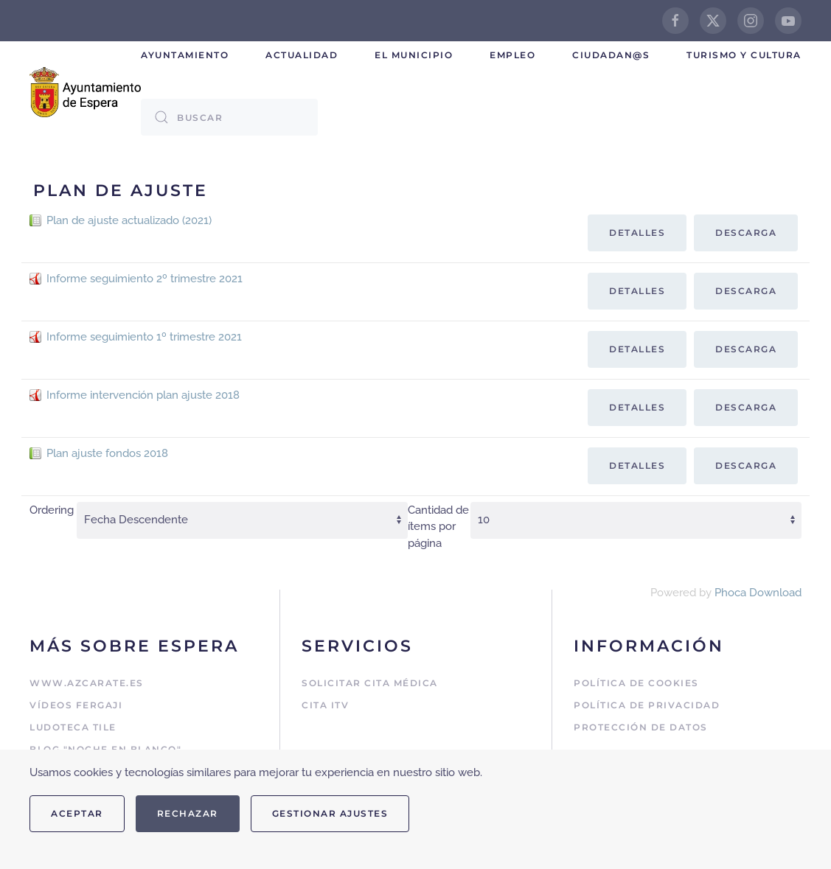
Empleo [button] (512, 54)
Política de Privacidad (647, 705)
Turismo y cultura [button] (744, 54)
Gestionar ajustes (330, 813)
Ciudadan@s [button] (611, 54)
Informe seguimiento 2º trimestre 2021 (144, 278)
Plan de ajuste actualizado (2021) (129, 220)
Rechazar (187, 813)
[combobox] (229, 117)
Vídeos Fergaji (75, 705)
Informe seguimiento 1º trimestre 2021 (144, 336)
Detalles (637, 232)
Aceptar (77, 813)
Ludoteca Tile (73, 727)
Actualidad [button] (301, 54)
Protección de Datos (641, 727)
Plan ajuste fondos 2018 (107, 453)
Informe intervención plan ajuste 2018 (143, 395)
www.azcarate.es (86, 682)
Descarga (745, 232)
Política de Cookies (636, 682)
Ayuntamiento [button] (185, 54)
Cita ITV (325, 705)
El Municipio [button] (414, 54)
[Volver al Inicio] (85, 92)
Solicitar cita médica (370, 682)
